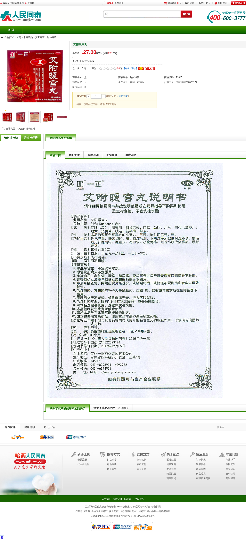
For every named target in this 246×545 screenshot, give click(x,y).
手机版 (31, 3)
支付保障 (230, 473)
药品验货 (171, 478)
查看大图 (10, 128)
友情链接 (117, 498)
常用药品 (28, 37)
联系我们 (128, 498)
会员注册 (82, 459)
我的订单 (189, 3)
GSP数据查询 (83, 511)
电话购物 (112, 464)
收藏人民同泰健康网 (13, 3)
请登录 (110, 3)
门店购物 (112, 459)
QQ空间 (22, 128)
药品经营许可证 (141, 506)
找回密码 (230, 464)
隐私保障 (230, 478)
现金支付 (141, 469)
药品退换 (201, 473)
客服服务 (201, 464)
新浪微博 (30, 128)
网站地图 (139, 498)
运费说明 (171, 464)
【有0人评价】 (130, 68)
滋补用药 (51, 37)
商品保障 (201, 469)
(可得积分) (110, 53)
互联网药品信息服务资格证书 (100, 506)
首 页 (11, 29)
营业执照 (156, 506)
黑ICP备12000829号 (144, 516)
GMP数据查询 (124, 506)
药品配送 (171, 473)
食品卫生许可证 (99, 511)
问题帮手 (230, 459)
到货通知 (123, 96)
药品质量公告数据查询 (158, 511)
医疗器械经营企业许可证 (133, 511)
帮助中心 (222, 3)
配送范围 (171, 459)
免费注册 (119, 3)
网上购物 (112, 469)
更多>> (221, 427)
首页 (18, 37)
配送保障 (171, 469)
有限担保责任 (203, 478)
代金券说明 (83, 464)
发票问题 (230, 469)
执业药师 (114, 511)
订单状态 (201, 459)
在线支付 (141, 464)
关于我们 (106, 498)
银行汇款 (141, 459)
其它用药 (40, 37)
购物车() (174, 3)
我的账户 (203, 3)
